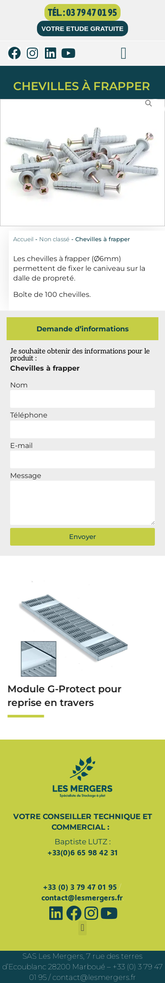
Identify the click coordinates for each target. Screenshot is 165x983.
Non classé (54, 239)
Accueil (23, 239)
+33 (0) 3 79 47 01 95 (80, 887)
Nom (19, 385)
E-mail (21, 445)
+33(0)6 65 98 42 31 (82, 852)
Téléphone (29, 415)
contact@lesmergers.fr (82, 897)
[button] (124, 53)
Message (25, 475)
